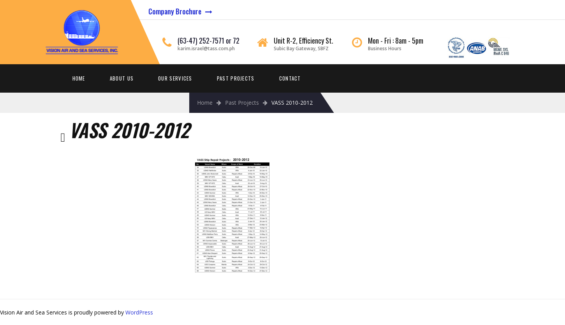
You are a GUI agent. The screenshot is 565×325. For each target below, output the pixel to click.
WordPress (139, 312)
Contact (290, 78)
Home (78, 78)
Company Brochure (174, 11)
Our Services (175, 78)
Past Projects (236, 78)
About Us (122, 78)
